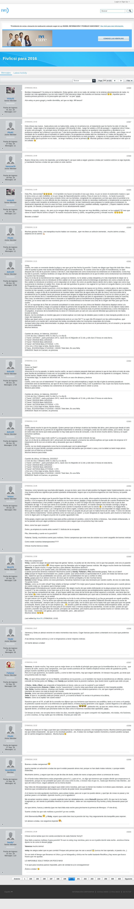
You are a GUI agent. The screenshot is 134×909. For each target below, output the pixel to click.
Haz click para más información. (112, 26)
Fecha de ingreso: (10, 108)
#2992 (129, 361)
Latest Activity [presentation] (20, 73)
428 (119, 879)
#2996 (129, 629)
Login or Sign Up (122, 2)
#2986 (129, 88)
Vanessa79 (10, 166)
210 (98, 879)
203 (92, 879)
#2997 (129, 662)
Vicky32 (10, 98)
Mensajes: (9, 112)
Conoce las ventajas (113, 39)
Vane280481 (10, 770)
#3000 (129, 832)
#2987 (129, 122)
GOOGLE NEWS (103, 892)
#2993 (129, 421)
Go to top (127, 892)
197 (51, 879)
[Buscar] (114, 11)
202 (85, 879)
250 (105, 879)
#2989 (129, 190)
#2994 (129, 486)
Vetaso (10, 496)
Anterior (17, 879)
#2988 (129, 156)
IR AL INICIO (115, 892)
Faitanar (10, 673)
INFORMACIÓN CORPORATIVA (83, 892)
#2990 (129, 227)
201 (78, 879)
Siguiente (128, 879)
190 (44, 879)
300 (112, 879)
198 (57, 879)
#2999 (129, 760)
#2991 (129, 261)
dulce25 (10, 272)
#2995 (129, 557)
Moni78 (10, 567)
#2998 (129, 726)
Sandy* (10, 842)
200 (71, 879)
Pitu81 (10, 132)
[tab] (20, 73)
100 (30, 879)
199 (64, 879)
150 (37, 879)
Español (8, 892)
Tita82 (10, 639)
